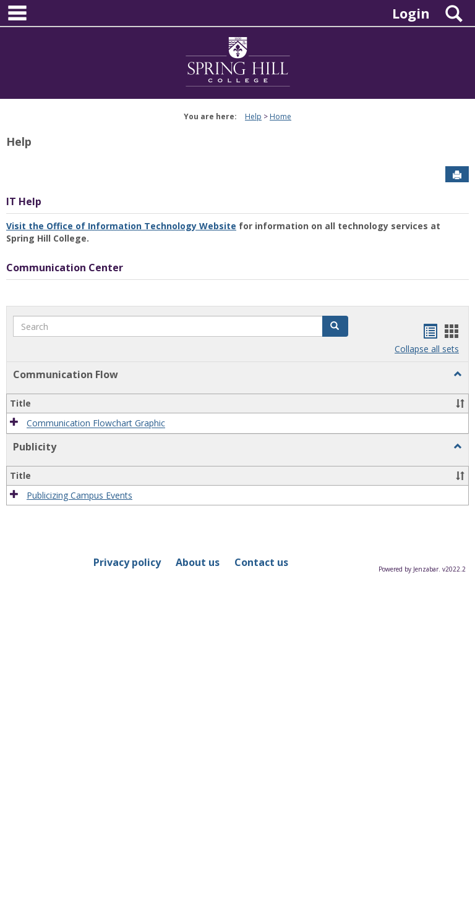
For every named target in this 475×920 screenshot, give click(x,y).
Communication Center (64, 267)
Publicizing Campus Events (79, 495)
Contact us (261, 562)
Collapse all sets (427, 349)
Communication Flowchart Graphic (96, 423)
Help (253, 116)
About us (198, 562)
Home (280, 116)
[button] (335, 326)
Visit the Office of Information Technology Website (121, 226)
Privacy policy (127, 562)
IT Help (23, 201)
